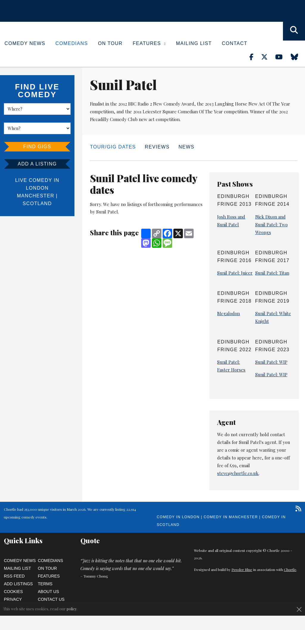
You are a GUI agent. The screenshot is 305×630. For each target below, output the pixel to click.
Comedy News (24, 43)
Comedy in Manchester (231, 517)
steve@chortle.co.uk (238, 473)
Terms (45, 583)
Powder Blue (241, 569)
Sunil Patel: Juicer (235, 273)
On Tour (110, 43)
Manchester (35, 195)
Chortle (290, 569)
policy (72, 608)
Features (149, 43)
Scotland (37, 203)
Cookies (13, 591)
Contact (234, 43)
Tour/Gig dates (113, 146)
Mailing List (194, 43)
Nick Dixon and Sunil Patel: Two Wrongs (271, 224)
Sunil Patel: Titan (272, 273)
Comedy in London (178, 517)
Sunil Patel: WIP (271, 362)
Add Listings (18, 583)
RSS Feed (14, 576)
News (186, 146)
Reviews (157, 146)
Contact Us (51, 599)
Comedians (71, 43)
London (37, 188)
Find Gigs (37, 146)
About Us (48, 591)
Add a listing (37, 163)
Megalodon (228, 313)
